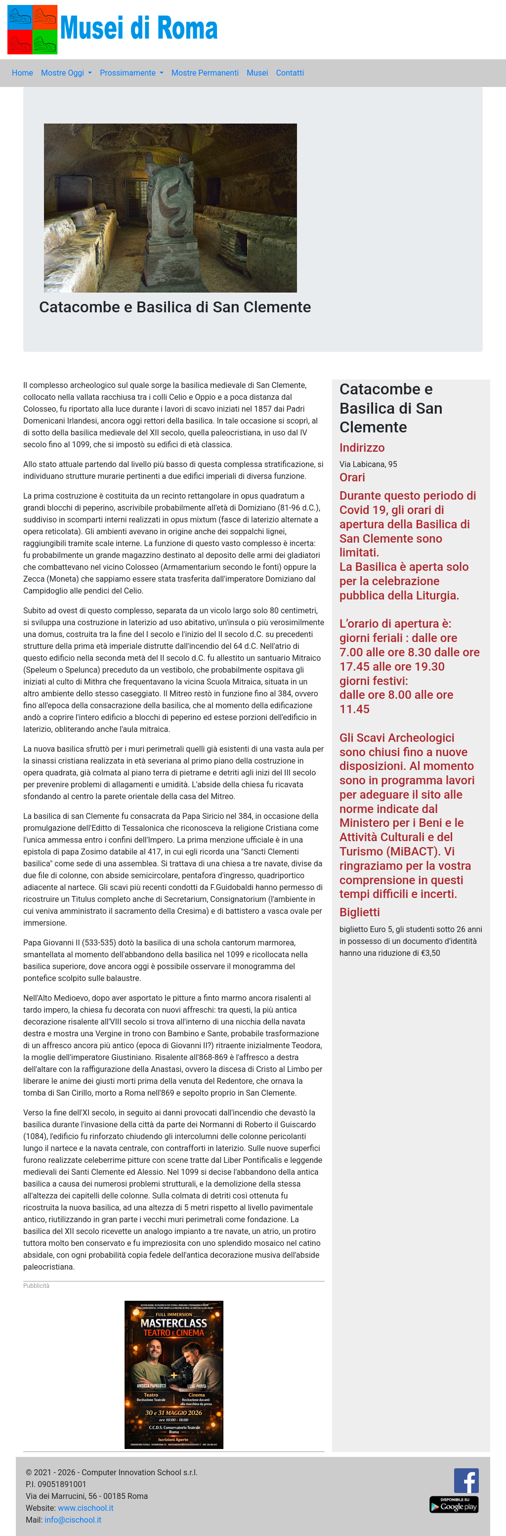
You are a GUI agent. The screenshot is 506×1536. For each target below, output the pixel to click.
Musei (257, 73)
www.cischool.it (86, 1508)
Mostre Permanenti (205, 73)
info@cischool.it (72, 1520)
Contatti (290, 73)
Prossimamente (129, 73)
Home (22, 73)
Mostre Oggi (63, 73)
